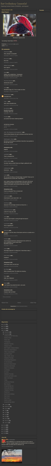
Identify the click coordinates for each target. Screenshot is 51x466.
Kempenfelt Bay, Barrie (9, 402)
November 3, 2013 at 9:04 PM (10, 252)
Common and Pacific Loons (10, 376)
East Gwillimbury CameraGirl (14, 4)
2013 (4, 330)
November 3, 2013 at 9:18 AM (10, 186)
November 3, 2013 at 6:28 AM (10, 151)
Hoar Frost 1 (7, 398)
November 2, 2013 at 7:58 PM (10, 62)
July (5, 410)
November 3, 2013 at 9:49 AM (10, 206)
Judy (5, 216)
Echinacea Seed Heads (9, 365)
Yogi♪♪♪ (6, 101)
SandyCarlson (7, 94)
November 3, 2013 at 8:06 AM (10, 172)
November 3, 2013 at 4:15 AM (10, 136)
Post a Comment (7, 296)
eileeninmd (6, 51)
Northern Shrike (7, 337)
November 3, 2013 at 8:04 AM (10, 165)
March (6, 418)
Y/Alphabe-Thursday (8, 390)
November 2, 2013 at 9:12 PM (10, 77)
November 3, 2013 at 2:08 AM (10, 129)
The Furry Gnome (8, 80)
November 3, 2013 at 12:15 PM (11, 220)
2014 (4, 328)
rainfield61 (6, 154)
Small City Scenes (8, 209)
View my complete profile (7, 446)
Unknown (6, 230)
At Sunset (6, 372)
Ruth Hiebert (7, 255)
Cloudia (6, 116)
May (5, 414)
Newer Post (5, 302)
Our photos (6, 108)
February (6, 420)
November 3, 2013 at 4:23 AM (10, 144)
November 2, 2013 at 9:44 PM (10, 84)
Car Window (7, 370)
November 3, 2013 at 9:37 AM (10, 193)
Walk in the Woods (8, 378)
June (5, 412)
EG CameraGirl (11, 439)
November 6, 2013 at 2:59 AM (10, 287)
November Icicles (8, 353)
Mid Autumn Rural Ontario (10, 363)
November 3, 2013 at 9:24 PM (10, 259)
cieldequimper (7, 168)
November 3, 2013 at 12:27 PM (11, 227)
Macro (6, 45)
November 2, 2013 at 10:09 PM (11, 91)
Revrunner (6, 58)
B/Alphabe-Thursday (8, 343)
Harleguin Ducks (8, 345)
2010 (4, 429)
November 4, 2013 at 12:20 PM (11, 266)
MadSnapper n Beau (9, 139)
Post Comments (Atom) (22, 306)
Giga (5, 72)
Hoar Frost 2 (7, 396)
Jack (5, 87)
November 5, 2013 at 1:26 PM (10, 280)
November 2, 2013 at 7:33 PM (10, 55)
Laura (5, 175)
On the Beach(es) (8, 361)
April (5, 416)
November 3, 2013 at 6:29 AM (10, 158)
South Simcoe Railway (9, 394)
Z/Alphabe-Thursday (8, 374)
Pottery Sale (7, 339)
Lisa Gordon (7, 223)
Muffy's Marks (7, 161)
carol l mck (6, 196)
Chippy (5, 380)
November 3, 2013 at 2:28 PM (10, 235)
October (6, 404)
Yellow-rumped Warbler (9, 351)
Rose (5, 276)
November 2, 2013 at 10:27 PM (11, 105)
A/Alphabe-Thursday (8, 357)
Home (19, 302)
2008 (4, 433)
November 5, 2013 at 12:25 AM (11, 273)
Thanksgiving (7, 341)
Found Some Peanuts (9, 382)
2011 (4, 427)
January (6, 422)
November (6, 334)
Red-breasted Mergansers (10, 359)
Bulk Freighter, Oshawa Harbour (11, 347)
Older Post (33, 302)
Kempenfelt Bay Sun (8, 386)
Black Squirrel (7, 384)
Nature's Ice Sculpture (9, 367)
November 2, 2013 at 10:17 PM (11, 98)
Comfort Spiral (7, 125)
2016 (4, 324)
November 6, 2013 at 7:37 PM (10, 293)
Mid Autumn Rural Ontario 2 (10, 349)
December (6, 332)
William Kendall (7, 65)
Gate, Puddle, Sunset (9, 355)
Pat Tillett (6, 269)
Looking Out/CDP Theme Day (11, 335)
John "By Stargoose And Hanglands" (13, 132)
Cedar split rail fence (8, 388)
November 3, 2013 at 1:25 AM (10, 113)
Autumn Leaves (7, 400)
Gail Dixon (6, 202)
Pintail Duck (7, 392)
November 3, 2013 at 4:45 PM (10, 245)
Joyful (5, 248)
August (6, 408)
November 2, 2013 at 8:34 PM (10, 69)
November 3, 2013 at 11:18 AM (11, 213)
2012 (4, 425)
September (7, 406)
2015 (4, 326)
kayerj (5, 283)
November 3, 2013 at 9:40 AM (10, 200)
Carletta (6, 238)
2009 (4, 431)
